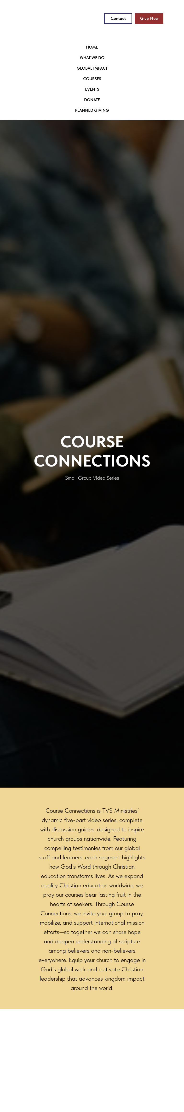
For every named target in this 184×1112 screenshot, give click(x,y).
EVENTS (92, 89)
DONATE (92, 99)
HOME (92, 47)
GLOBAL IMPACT (92, 68)
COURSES (92, 78)
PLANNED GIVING (92, 110)
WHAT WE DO (92, 57)
